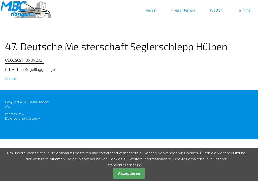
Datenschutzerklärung (21, 118)
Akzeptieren (129, 173)
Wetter (216, 10)
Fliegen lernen (183, 10)
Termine (243, 10)
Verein (151, 10)
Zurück (11, 78)
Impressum (13, 114)
